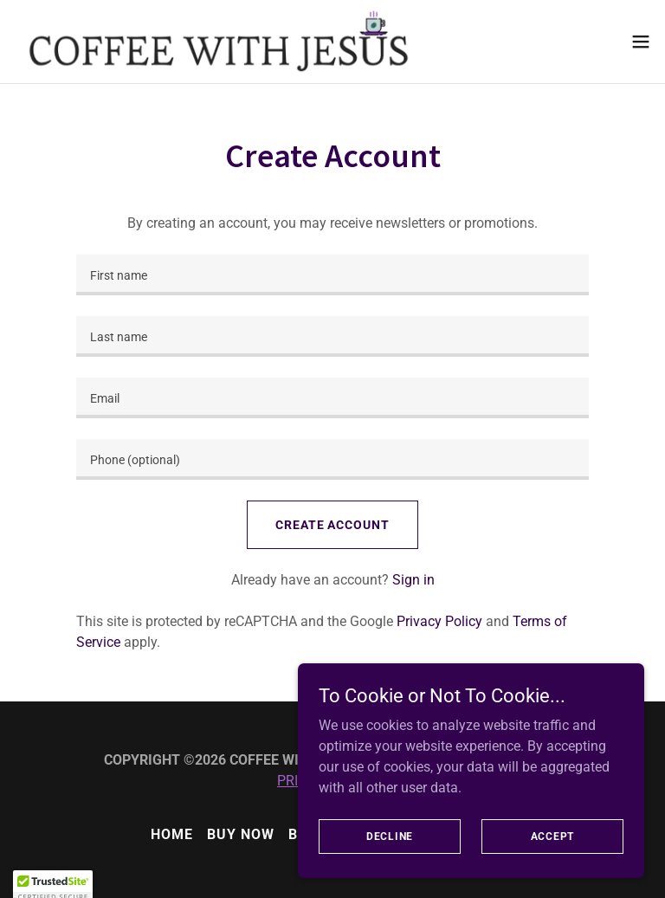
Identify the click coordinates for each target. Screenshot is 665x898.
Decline (389, 860)
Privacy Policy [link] (439, 621)
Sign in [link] (413, 580)
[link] (218, 41)
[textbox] (332, 275)
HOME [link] (172, 834)
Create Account (332, 525)
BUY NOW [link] (240, 834)
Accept (553, 860)
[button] (640, 41)
